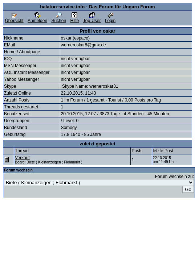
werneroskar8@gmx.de (83, 44)
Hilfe (74, 18)
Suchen (58, 18)
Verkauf (22, 157)
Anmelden (37, 18)
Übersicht (14, 18)
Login (110, 18)
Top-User (92, 18)
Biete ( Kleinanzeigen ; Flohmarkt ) (54, 162)
